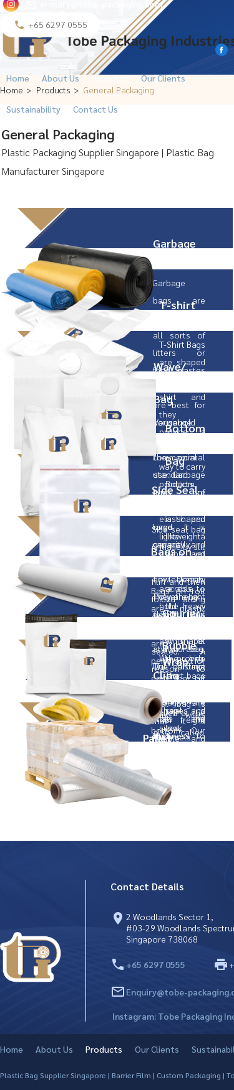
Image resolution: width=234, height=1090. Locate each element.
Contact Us (95, 108)
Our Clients (163, 77)
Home (17, 77)
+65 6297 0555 (155, 964)
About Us (60, 77)
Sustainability (33, 108)
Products (110, 77)
